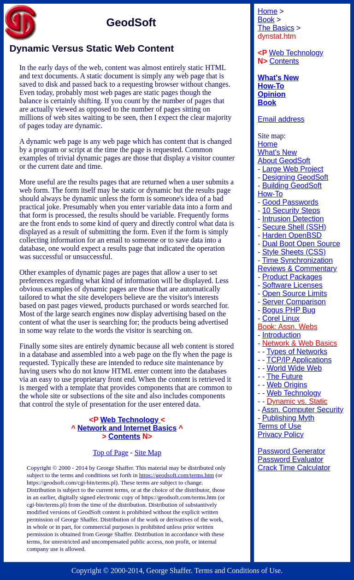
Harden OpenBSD (292, 235)
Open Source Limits (294, 293)
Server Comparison (294, 302)
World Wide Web (294, 368)
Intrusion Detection (293, 219)
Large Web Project (292, 169)
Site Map (148, 452)
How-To (270, 194)
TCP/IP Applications (298, 360)
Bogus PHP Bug (288, 310)
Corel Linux (281, 318)
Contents (124, 436)
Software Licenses (292, 285)
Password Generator (291, 451)
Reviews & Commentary (297, 268)
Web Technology (130, 420)
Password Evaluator (290, 459)
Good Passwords (290, 202)
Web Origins (287, 385)
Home (267, 144)
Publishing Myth (288, 418)
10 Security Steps (291, 210)
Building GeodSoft (292, 185)
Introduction (281, 335)
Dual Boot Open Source (301, 244)
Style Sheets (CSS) (294, 252)
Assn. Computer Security (302, 410)
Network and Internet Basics (127, 428)
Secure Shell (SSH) (294, 227)
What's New (277, 152)
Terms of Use (279, 426)
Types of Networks (296, 351)
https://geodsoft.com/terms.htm (176, 475)
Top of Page (110, 452)
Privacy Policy (281, 434)
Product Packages (292, 277)
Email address (281, 119)
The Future (284, 376)
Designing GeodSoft (295, 177)
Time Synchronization (297, 260)
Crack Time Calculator (294, 468)
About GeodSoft (284, 161)
